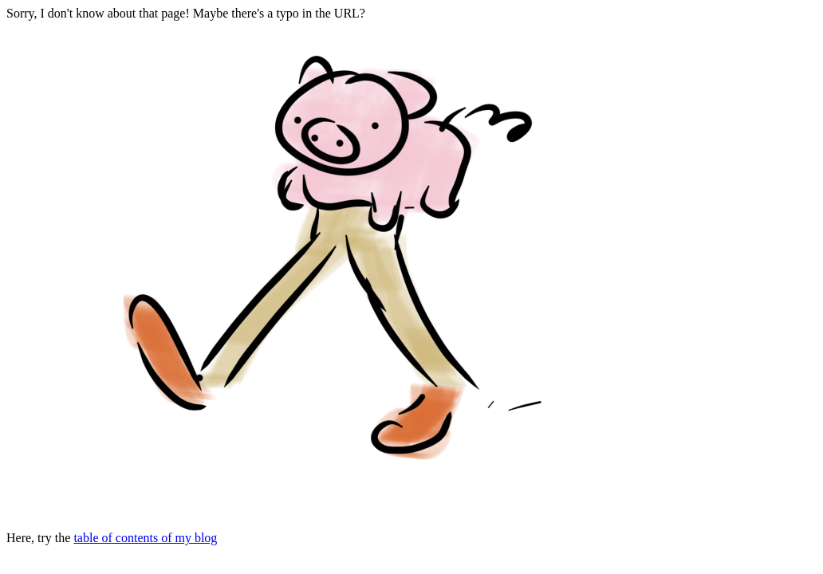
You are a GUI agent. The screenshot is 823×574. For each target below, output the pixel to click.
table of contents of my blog (145, 538)
